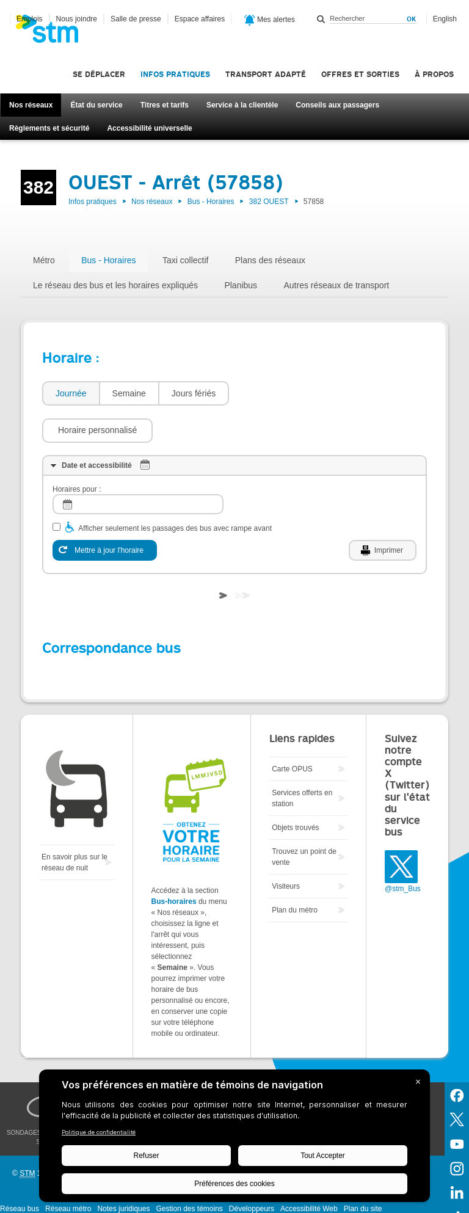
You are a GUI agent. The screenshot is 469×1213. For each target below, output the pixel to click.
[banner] (53, 32)
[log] (138, 467)
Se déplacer (99, 74)
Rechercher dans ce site (321, 19)
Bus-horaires (174, 865)
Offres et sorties (360, 74)
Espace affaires (200, 19)
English (445, 19)
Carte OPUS (292, 732)
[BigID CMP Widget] (234, 1139)
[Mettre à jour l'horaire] (105, 513)
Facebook (457, 1058)
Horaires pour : (77, 452)
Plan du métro (295, 873)
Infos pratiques (175, 74)
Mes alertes (269, 20)
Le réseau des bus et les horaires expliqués (115, 285)
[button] (290, 393)
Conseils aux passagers (337, 105)
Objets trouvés (295, 791)
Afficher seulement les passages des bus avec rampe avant (175, 491)
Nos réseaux (31, 105)
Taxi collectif (185, 260)
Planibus (240, 285)
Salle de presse (136, 19)
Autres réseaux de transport (336, 285)
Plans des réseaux (270, 260)
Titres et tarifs (164, 105)
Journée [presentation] (71, 393)
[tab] (70, 393)
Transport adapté (265, 74)
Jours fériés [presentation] (194, 393)
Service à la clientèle (242, 105)
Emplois (29, 19)
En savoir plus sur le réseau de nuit (74, 826)
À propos (434, 74)
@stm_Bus (403, 852)
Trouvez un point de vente (304, 820)
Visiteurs (286, 849)
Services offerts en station (302, 761)
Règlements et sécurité (49, 128)
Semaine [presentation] (129, 393)
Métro (44, 260)
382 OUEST (269, 201)
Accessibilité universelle (149, 128)
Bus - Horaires (210, 201)
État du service (96, 105)
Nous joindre (76, 19)
